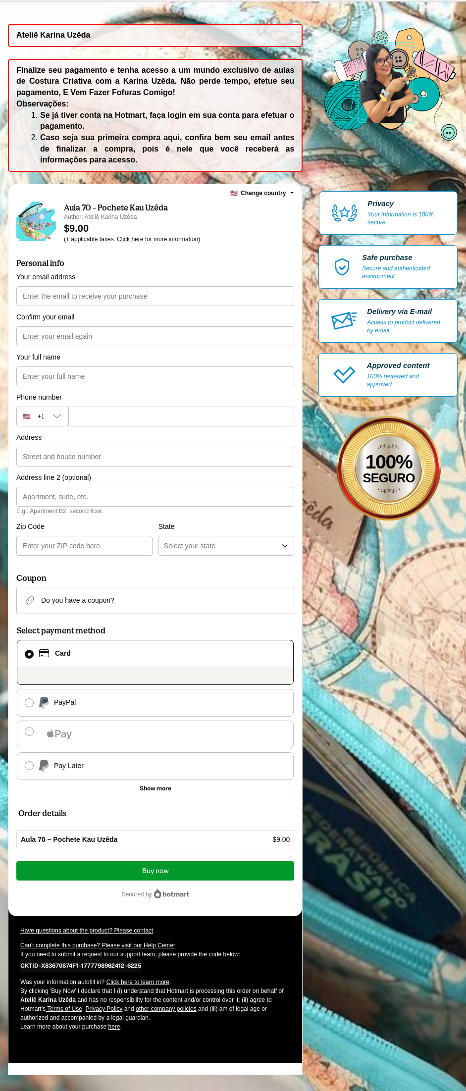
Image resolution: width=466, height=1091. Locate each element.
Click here (130, 239)
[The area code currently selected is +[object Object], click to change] (42, 416)
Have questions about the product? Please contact (86, 930)
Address (29, 437)
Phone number (39, 397)
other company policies (166, 1008)
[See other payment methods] (155, 788)
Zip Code (30, 526)
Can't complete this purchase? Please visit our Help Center (97, 945)
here (114, 1026)
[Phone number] (181, 416)
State (166, 526)
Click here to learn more (137, 982)
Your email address (45, 277)
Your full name (38, 357)
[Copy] (81, 965)
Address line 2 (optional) (53, 477)
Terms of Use (64, 1008)
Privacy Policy (104, 1008)
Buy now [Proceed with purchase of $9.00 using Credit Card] (155, 871)
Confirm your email (45, 317)
